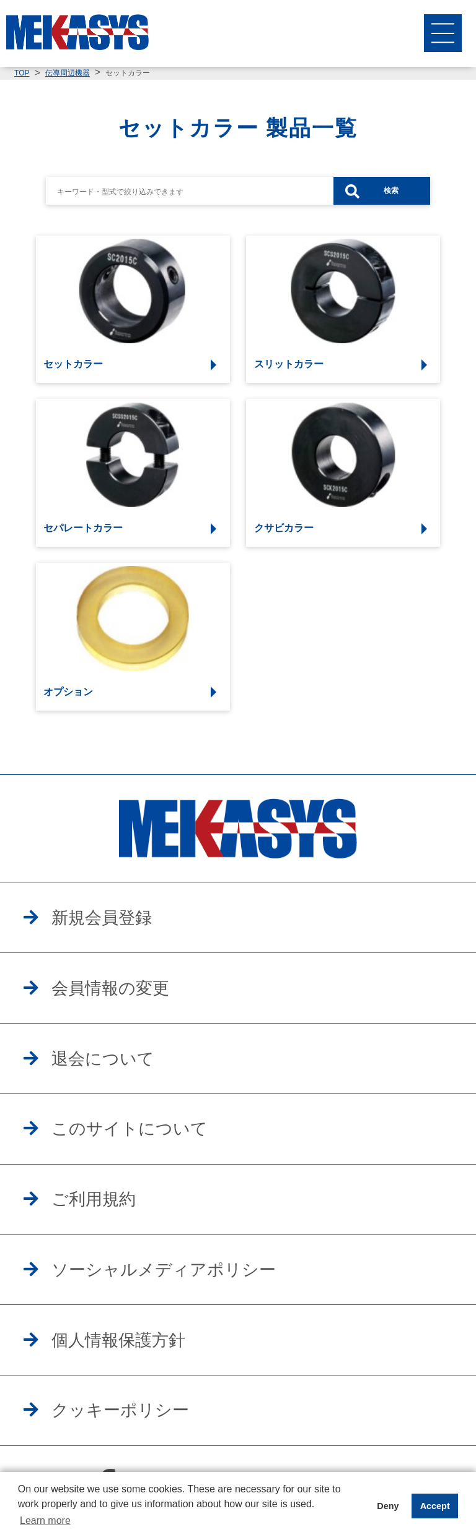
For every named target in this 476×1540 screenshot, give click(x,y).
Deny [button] (388, 1506)
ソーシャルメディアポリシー (163, 1269)
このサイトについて (129, 1128)
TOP (21, 73)
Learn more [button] (45, 1520)
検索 (391, 190)
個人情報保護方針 (118, 1340)
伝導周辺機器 (67, 73)
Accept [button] (435, 1506)
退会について (102, 1059)
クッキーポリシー (120, 1410)
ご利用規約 (93, 1199)
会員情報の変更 (110, 988)
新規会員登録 (101, 918)
